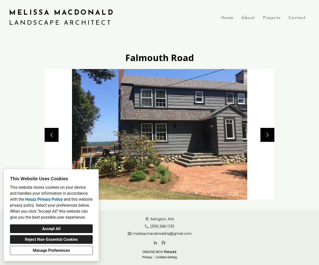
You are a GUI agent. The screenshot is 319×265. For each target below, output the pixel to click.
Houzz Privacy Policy (44, 199)
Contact (297, 18)
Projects (272, 18)
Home (227, 18)
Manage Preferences (51, 250)
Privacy (147, 257)
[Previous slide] (52, 135)
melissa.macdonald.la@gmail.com (162, 233)
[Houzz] (155, 243)
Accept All (51, 228)
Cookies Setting (166, 257)
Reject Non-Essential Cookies (51, 239)
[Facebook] (163, 243)
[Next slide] (267, 135)
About (248, 18)
